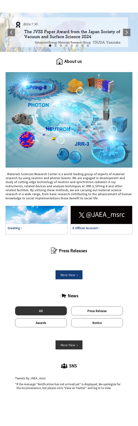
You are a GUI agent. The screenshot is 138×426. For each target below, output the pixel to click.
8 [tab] (88, 45)
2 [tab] (55, 45)
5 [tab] (71, 45)
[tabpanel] (69, 32)
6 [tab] (77, 45)
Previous (11, 36)
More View (69, 275)
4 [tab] (66, 45)
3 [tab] (61, 45)
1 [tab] (50, 45)
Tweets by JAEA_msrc (30, 378)
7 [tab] (82, 45)
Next (126, 36)
